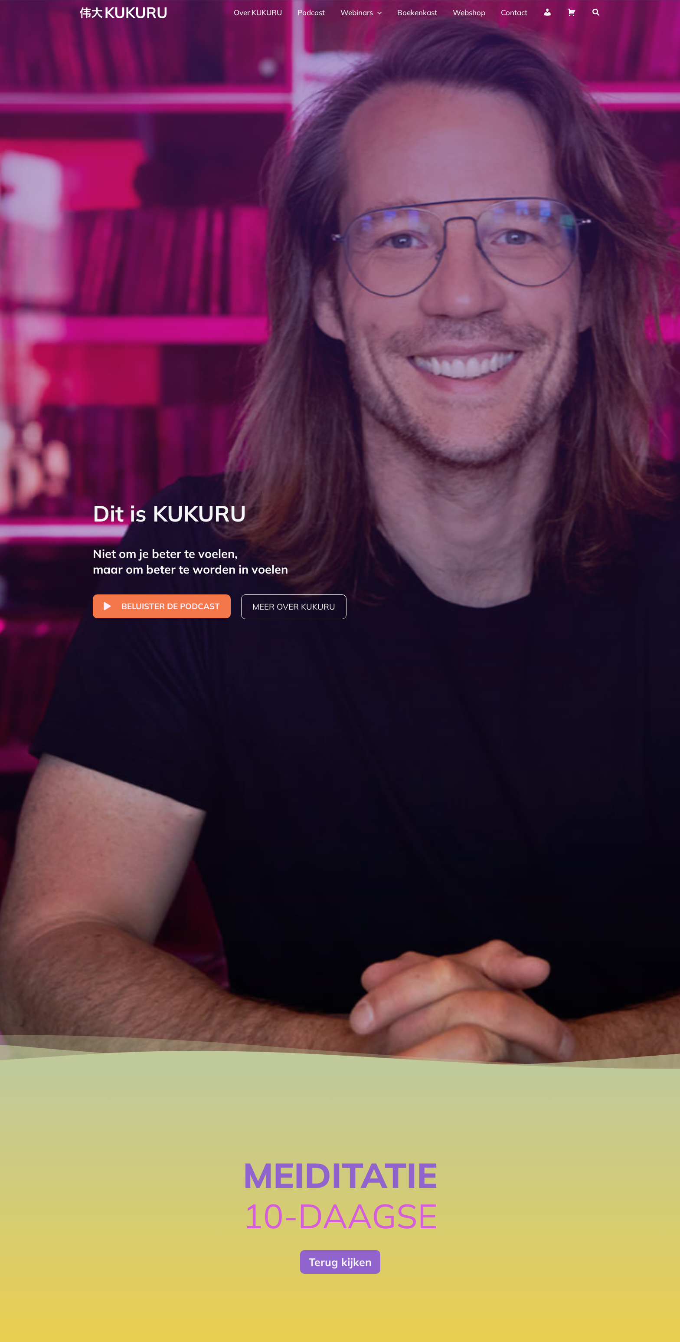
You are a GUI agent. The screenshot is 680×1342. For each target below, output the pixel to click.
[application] (382, 12)
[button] (596, 12)
